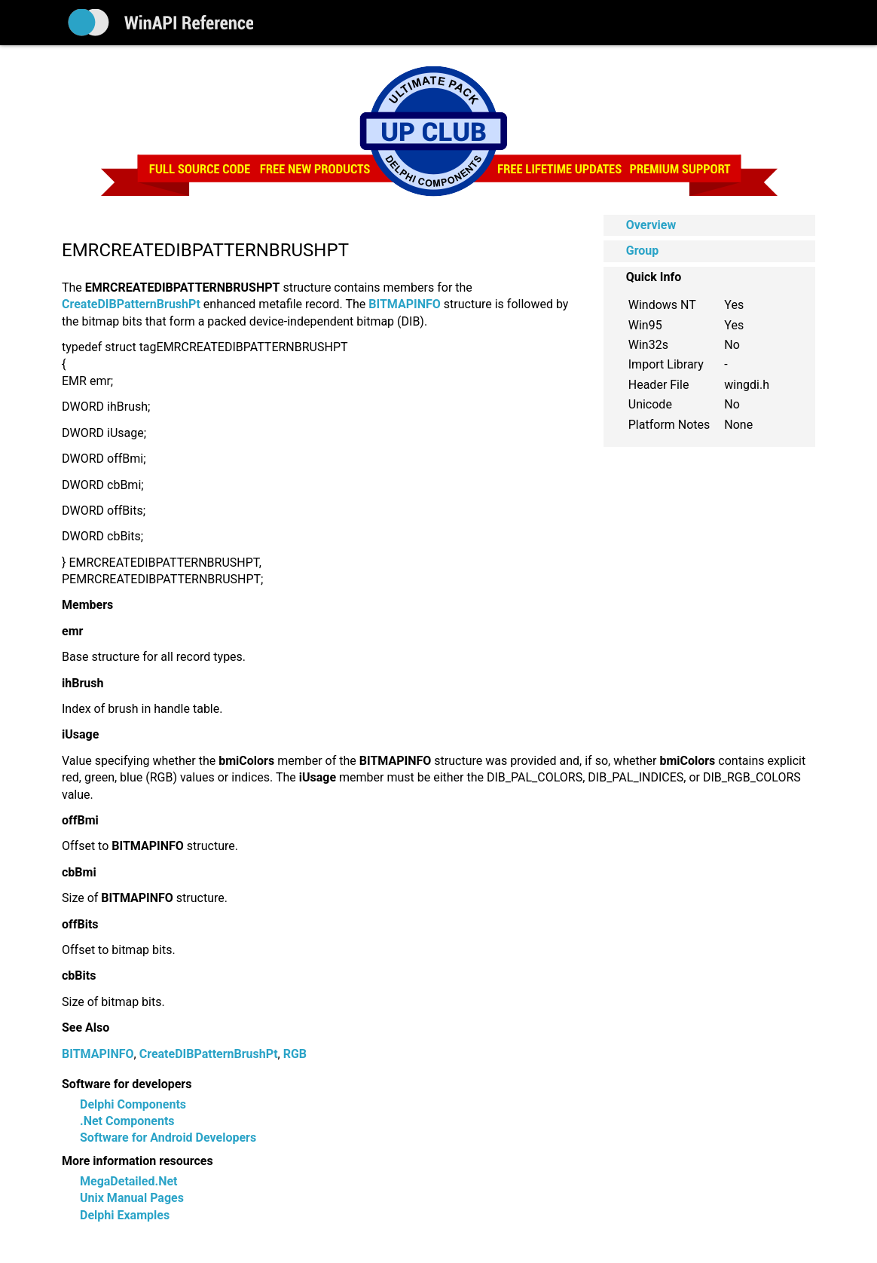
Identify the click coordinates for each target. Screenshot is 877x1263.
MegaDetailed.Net (128, 1181)
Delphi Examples (125, 1215)
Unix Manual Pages (132, 1198)
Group (642, 250)
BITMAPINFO (98, 1054)
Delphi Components (133, 1104)
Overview (651, 225)
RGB (295, 1054)
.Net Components (127, 1121)
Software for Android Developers (168, 1137)
